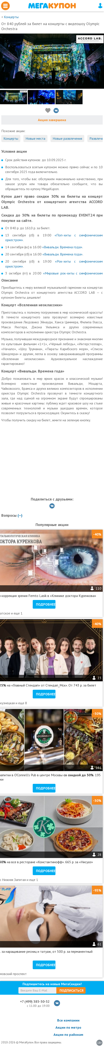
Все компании (68, 1020)
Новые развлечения (67, 138)
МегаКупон (52, 5)
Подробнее (45, 604)
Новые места (35, 138)
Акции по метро (68, 1027)
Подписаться (71, 990)
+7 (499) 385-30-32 (35, 1001)
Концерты (11, 17)
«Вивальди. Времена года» (62, 247)
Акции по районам (68, 1034)
